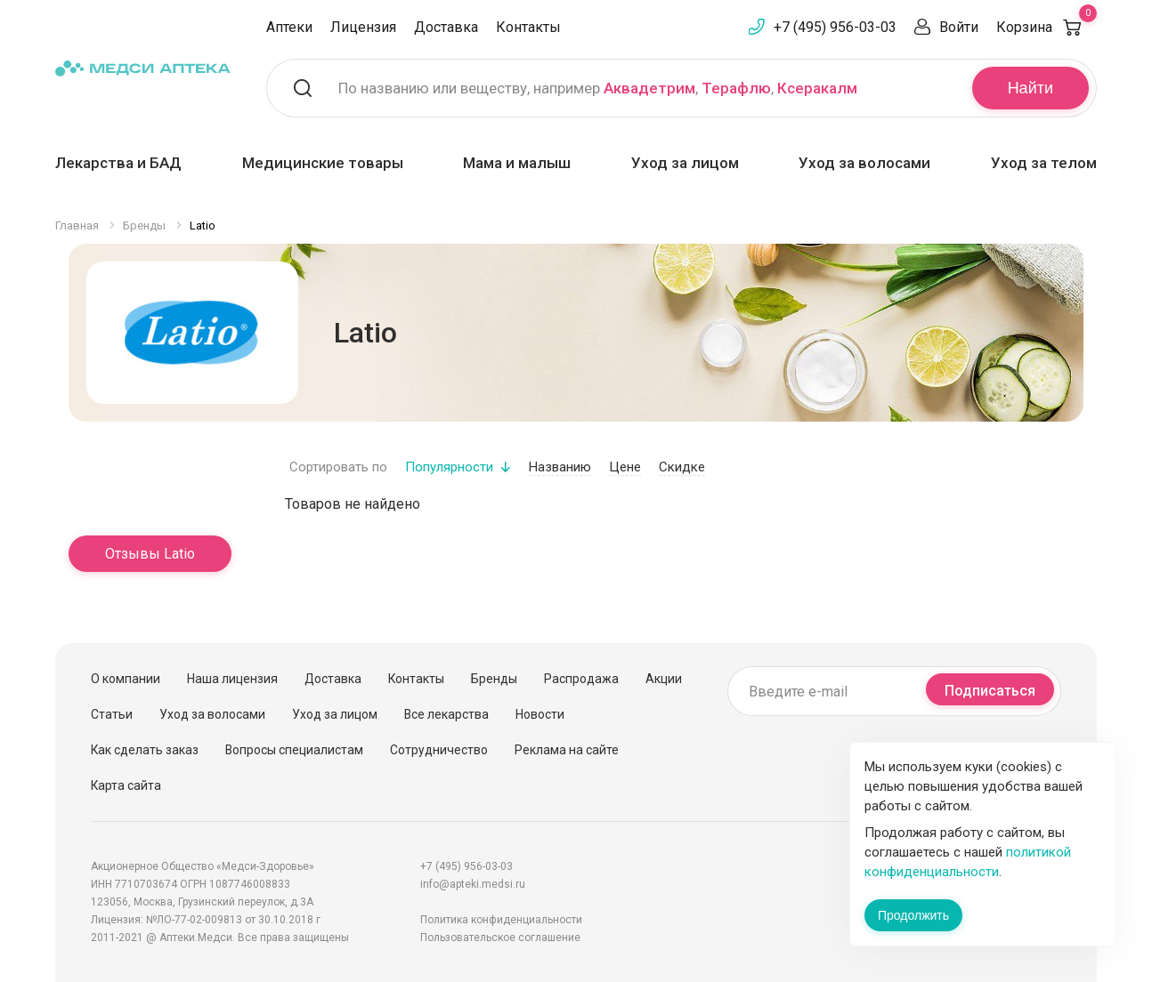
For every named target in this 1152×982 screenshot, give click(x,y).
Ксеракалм (817, 88)
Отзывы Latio (150, 553)
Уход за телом (1044, 163)
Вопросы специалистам (294, 750)
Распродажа (581, 679)
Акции (663, 679)
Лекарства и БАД (118, 163)
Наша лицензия (232, 679)
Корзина (1046, 27)
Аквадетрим (649, 88)
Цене (625, 467)
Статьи (112, 714)
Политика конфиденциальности (501, 920)
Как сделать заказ (145, 750)
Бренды (494, 679)
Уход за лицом (685, 163)
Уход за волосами (864, 163)
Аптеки (289, 27)
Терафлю (736, 88)
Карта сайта (126, 785)
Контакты (528, 27)
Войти (958, 27)
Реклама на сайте (567, 750)
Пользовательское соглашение (500, 937)
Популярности (449, 467)
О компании (125, 679)
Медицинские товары (322, 163)
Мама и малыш (517, 163)
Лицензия (363, 27)
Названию (560, 467)
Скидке (682, 467)
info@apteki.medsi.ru (472, 884)
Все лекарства (446, 714)
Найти (1030, 88)
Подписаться (990, 690)
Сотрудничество (439, 750)
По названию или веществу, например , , (597, 88)
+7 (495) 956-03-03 (835, 27)
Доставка (446, 27)
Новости (539, 714)
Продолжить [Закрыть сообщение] (913, 915)
